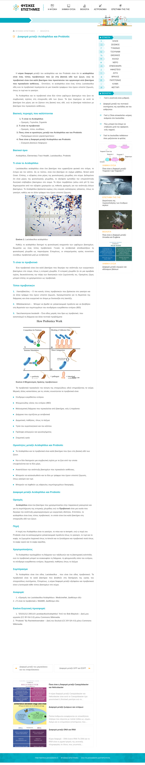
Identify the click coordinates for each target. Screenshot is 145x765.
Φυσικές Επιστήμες (25, 31)
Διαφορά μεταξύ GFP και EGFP (72, 668)
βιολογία (44, 31)
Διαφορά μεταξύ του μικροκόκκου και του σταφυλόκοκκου (34, 668)
